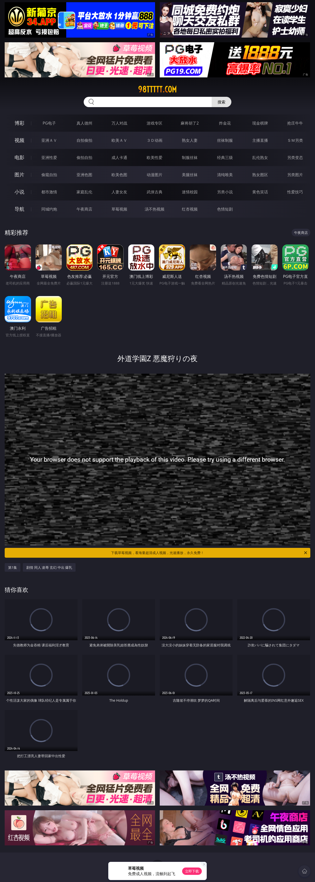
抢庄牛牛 (295, 123)
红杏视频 (190, 209)
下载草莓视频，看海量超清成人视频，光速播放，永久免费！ (209, 553)
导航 (19, 209)
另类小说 (225, 192)
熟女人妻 (190, 140)
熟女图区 (260, 174)
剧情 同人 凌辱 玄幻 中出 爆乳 (49, 567)
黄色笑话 (260, 192)
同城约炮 (49, 209)
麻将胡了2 (190, 123)
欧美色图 (119, 174)
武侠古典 (154, 192)
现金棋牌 (260, 123)
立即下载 (192, 871)
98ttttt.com (157, 89)
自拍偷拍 (84, 140)
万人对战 (119, 123)
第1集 (12, 567)
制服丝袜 (190, 157)
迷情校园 (190, 192)
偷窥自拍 (49, 174)
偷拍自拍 (84, 157)
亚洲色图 (84, 174)
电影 (19, 157)
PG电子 (49, 123)
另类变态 (295, 157)
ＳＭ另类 (295, 140)
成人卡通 (119, 157)
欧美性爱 (154, 157)
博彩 (19, 123)
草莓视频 (119, 209)
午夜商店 (84, 209)
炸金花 (225, 123)
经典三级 (225, 157)
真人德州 (84, 123)
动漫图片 (154, 174)
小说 (19, 191)
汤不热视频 (154, 209)
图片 (19, 174)
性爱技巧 (295, 192)
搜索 (221, 102)
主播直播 (260, 140)
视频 (19, 140)
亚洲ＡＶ (49, 140)
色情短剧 (225, 209)
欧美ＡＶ (119, 140)
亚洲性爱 (49, 157)
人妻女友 (119, 192)
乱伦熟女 (260, 157)
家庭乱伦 (84, 192)
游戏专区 (154, 123)
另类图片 (295, 174)
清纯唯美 (225, 174)
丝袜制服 (225, 140)
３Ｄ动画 (154, 140)
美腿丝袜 (190, 174)
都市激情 (49, 192)
